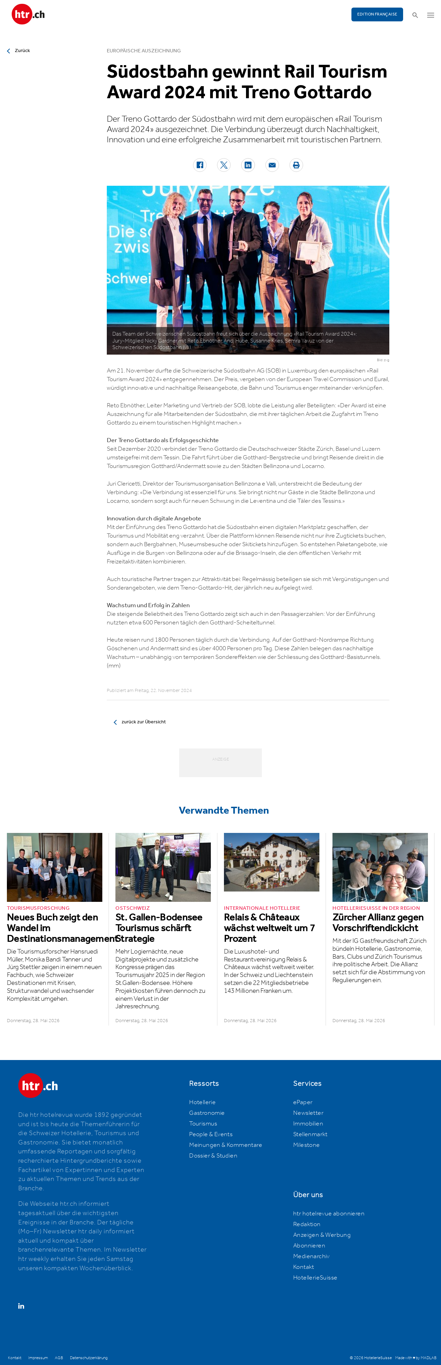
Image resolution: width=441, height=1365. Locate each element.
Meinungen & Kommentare (225, 1145)
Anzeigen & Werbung (322, 1235)
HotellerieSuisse (315, 1278)
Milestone (306, 1145)
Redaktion (307, 1224)
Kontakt (303, 1267)
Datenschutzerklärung (88, 1358)
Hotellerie (202, 1102)
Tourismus (203, 1124)
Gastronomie (207, 1113)
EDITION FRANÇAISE (377, 14)
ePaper (302, 1102)
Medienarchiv (311, 1256)
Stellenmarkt (310, 1134)
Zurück (22, 50)
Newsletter (308, 1113)
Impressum (38, 1358)
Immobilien (308, 1124)
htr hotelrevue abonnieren (329, 1214)
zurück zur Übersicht (144, 722)
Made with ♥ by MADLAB (416, 1358)
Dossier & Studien (213, 1156)
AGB (59, 1358)
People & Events (211, 1134)
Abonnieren (309, 1246)
